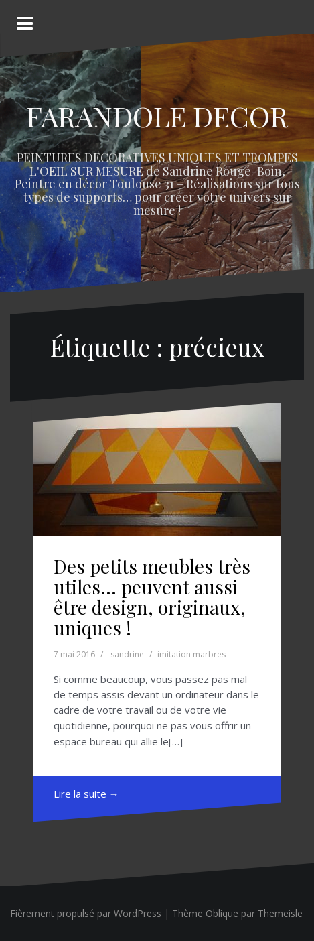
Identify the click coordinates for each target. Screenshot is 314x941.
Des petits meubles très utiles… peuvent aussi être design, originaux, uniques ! (152, 597)
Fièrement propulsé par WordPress (85, 913)
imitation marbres (191, 654)
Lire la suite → (86, 793)
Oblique (222, 913)
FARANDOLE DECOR (157, 116)
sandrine (127, 654)
